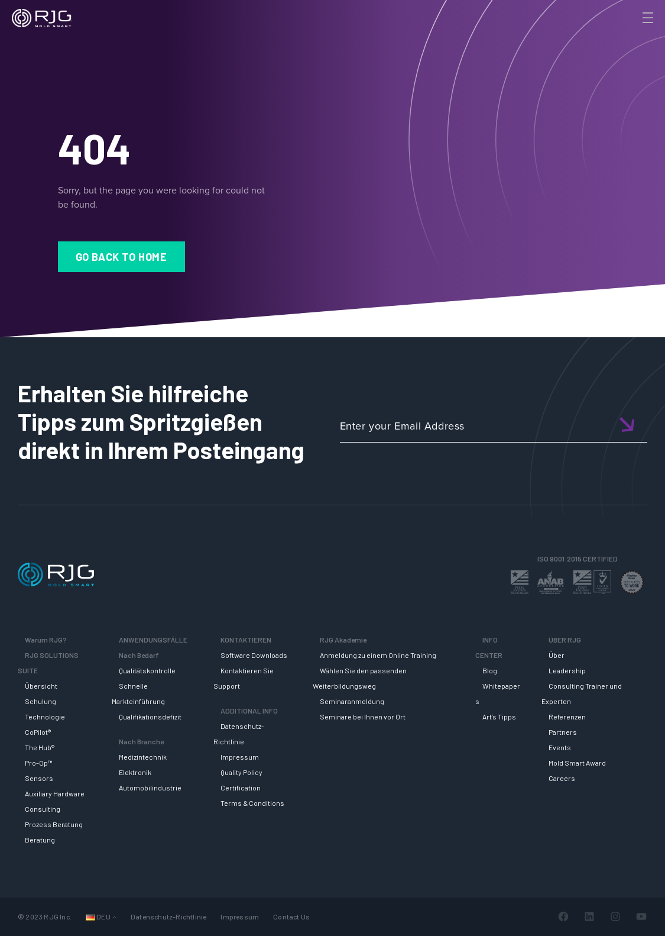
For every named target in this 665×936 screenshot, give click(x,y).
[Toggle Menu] (646, 17)
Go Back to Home (121, 256)
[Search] (631, 37)
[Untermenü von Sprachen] (114, 917)
